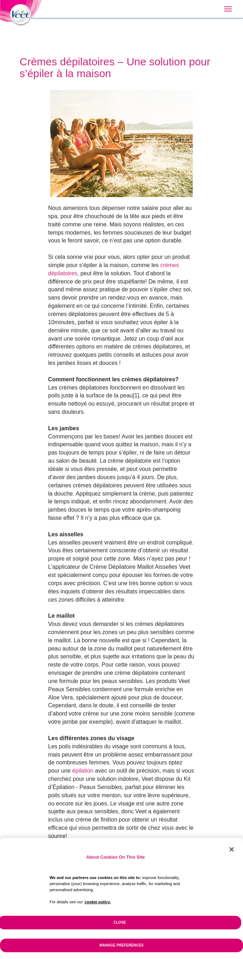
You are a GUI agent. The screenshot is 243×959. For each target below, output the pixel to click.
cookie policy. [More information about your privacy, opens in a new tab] (97, 906)
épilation (83, 771)
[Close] (231, 853)
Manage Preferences (121, 949)
